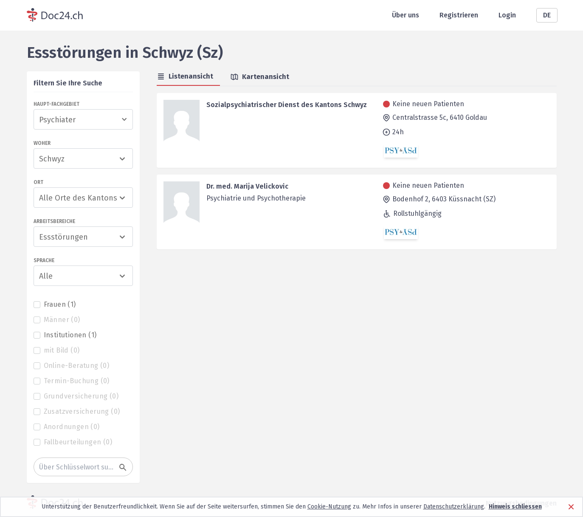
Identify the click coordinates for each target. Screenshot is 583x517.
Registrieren (458, 15)
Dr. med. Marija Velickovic (247, 186)
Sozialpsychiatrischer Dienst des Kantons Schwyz (286, 105)
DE (547, 15)
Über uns (405, 15)
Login (507, 15)
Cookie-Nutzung (329, 506)
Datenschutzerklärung (453, 506)
